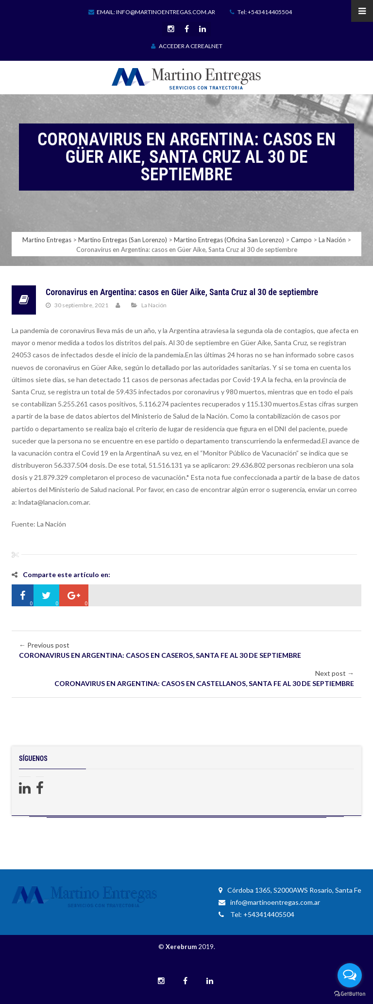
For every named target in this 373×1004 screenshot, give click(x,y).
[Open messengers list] (350, 975)
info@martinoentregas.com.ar (269, 902)
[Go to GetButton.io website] (349, 994)
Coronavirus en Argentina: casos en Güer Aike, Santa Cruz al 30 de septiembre (182, 292)
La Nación (154, 305)
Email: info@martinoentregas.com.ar (151, 12)
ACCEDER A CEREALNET (186, 46)
